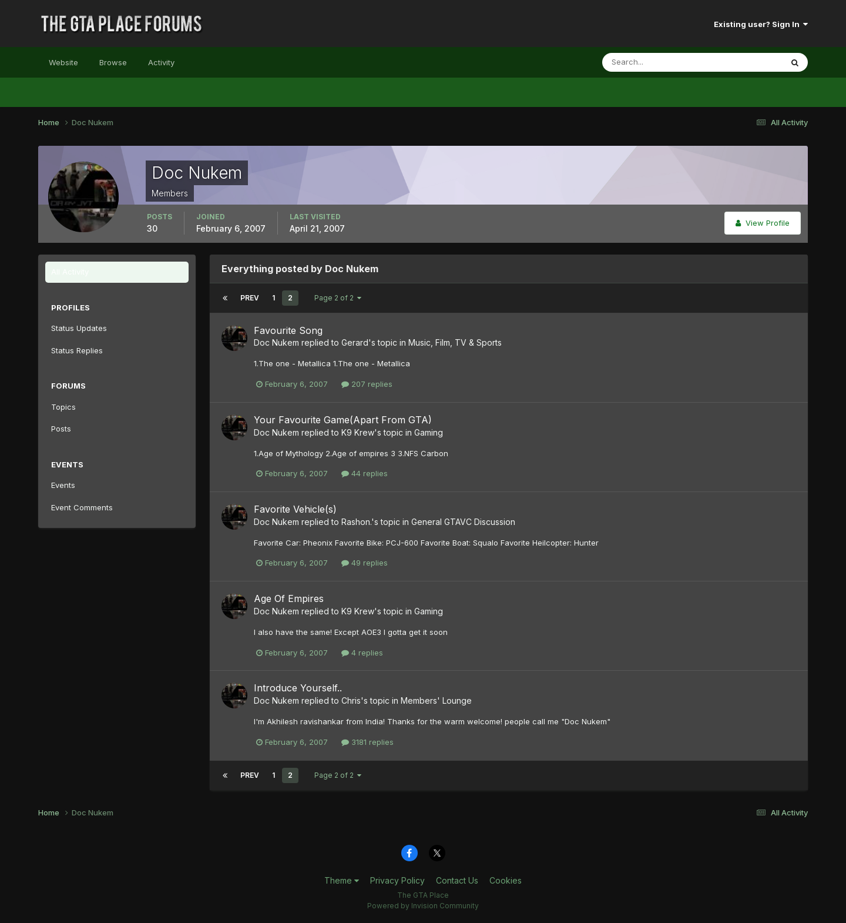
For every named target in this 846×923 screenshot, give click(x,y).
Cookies (505, 880)
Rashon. (356, 522)
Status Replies (77, 350)
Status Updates (79, 328)
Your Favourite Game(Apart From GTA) (343, 420)
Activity (161, 62)
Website (63, 62)
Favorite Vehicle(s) (295, 509)
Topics (63, 407)
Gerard (354, 342)
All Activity (70, 271)
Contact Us (457, 880)
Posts (61, 428)
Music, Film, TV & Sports (455, 342)
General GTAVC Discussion (463, 522)
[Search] (654, 62)
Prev (249, 297)
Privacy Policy (397, 880)
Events (63, 485)
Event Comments (82, 507)
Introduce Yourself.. (298, 688)
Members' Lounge (436, 700)
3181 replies (367, 742)
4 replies (362, 652)
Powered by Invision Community (423, 905)
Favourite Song (288, 330)
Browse (113, 62)
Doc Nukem (276, 342)
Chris (351, 700)
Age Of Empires (289, 598)
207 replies (366, 384)
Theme (341, 880)
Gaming (428, 432)
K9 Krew (357, 432)
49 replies (364, 562)
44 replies (364, 473)
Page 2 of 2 (337, 297)
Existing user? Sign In (761, 24)
